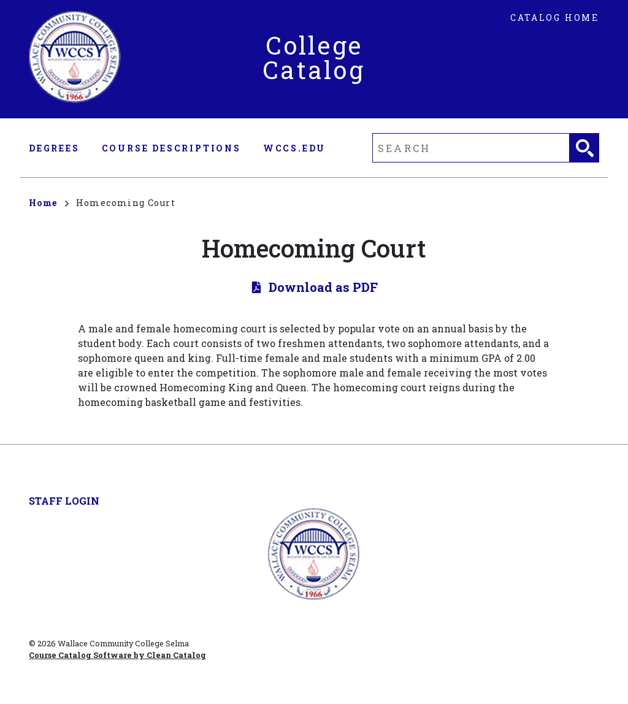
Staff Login (64, 500)
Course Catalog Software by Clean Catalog (117, 655)
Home (49, 203)
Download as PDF (323, 287)
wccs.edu (294, 148)
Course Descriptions (171, 148)
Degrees (54, 148)
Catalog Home (554, 17)
